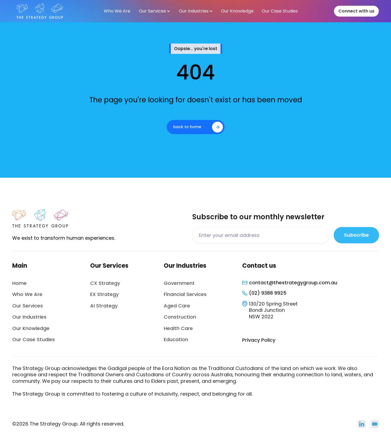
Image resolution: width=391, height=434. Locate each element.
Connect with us (356, 11)
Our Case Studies (33, 342)
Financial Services (185, 297)
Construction (180, 319)
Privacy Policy (258, 342)
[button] (154, 11)
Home (19, 285)
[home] (40, 11)
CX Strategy (105, 285)
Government (179, 285)
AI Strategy (104, 308)
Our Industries (29, 319)
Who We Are (27, 297)
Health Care (178, 330)
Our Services (27, 308)
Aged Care (177, 308)
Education (176, 342)
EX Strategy (104, 297)
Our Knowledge (30, 330)
